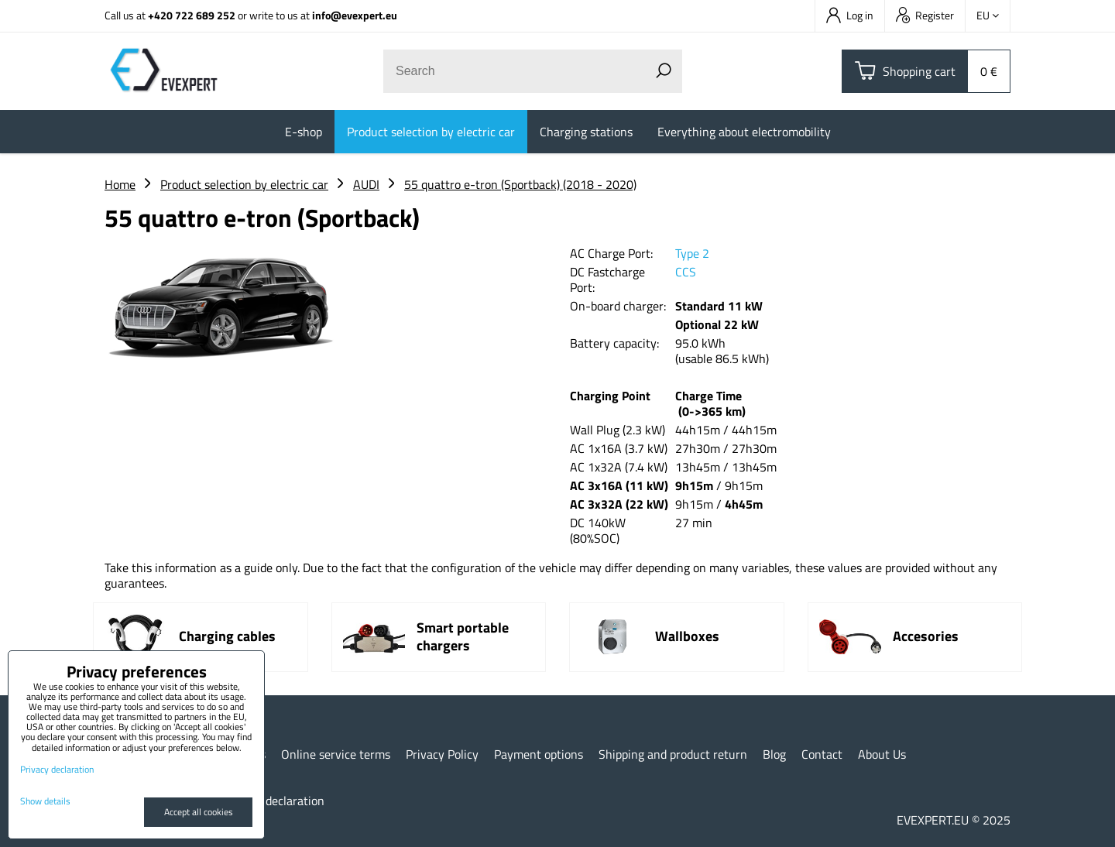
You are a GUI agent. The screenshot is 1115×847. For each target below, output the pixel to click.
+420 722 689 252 (191, 15)
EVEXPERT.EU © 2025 (953, 820)
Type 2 (692, 253)
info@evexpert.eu (354, 15)
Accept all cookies (198, 811)
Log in (849, 15)
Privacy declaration (274, 800)
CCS (685, 271)
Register (925, 15)
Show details (45, 801)
